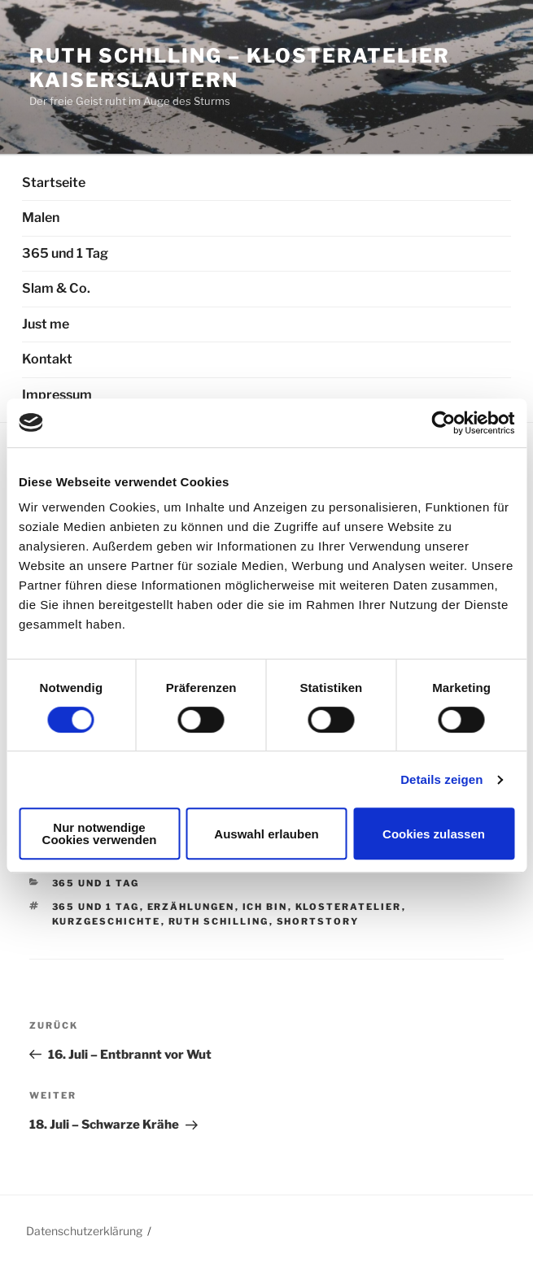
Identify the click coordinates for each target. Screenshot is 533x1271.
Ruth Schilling (218, 921)
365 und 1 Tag (65, 253)
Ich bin (265, 906)
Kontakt (47, 359)
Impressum (57, 395)
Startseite (53, 182)
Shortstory (318, 921)
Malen (40, 217)
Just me (45, 324)
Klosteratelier (348, 906)
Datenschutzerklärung (84, 1231)
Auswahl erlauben (266, 834)
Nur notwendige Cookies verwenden (99, 833)
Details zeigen (441, 779)
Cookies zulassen (433, 834)
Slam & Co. (56, 288)
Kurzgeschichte (106, 921)
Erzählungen (191, 906)
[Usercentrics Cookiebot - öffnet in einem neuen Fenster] (443, 423)
